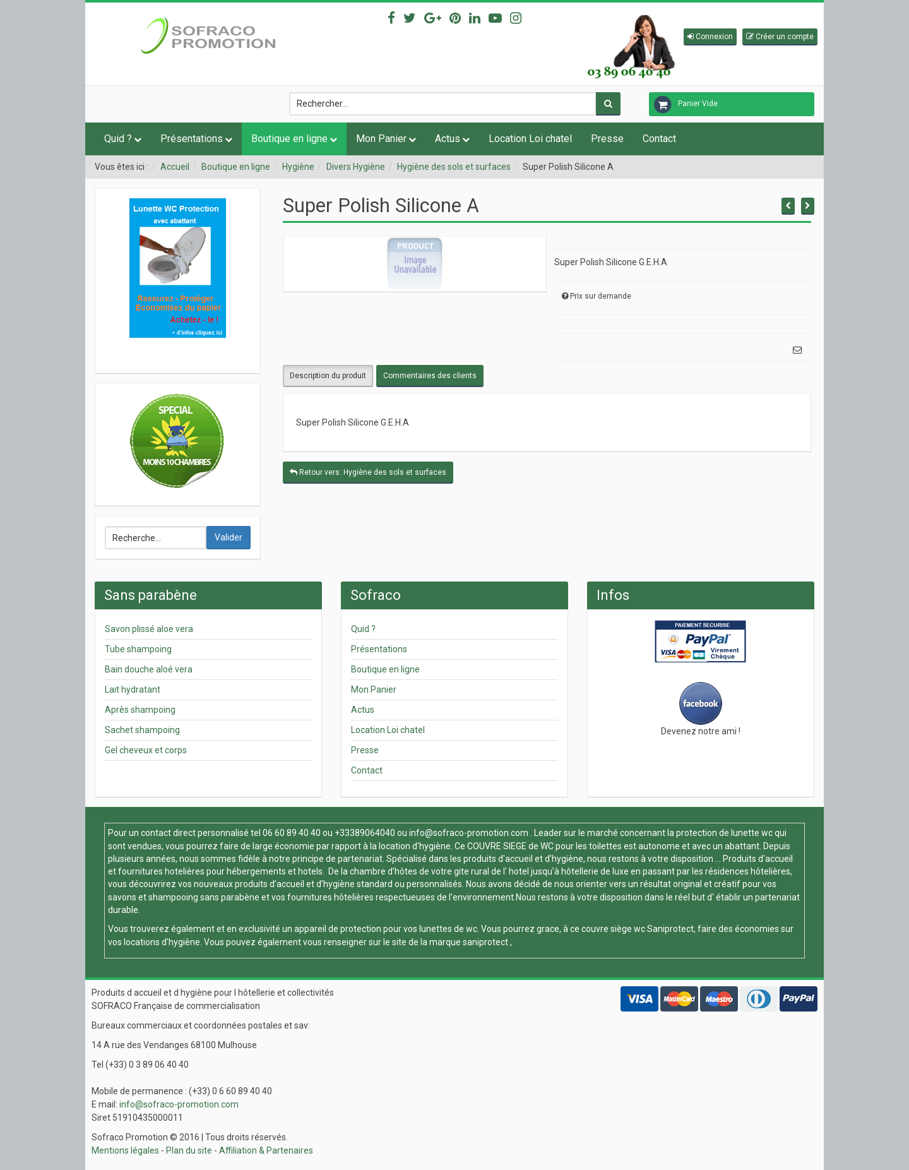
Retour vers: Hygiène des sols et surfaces (368, 472)
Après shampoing (140, 710)
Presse (607, 139)
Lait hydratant (132, 689)
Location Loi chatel (530, 139)
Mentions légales (125, 1150)
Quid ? (118, 139)
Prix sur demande (600, 296)
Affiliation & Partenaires (266, 1150)
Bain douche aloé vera (149, 669)
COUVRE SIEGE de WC (511, 846)
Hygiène (298, 167)
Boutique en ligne (289, 139)
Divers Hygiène (355, 167)
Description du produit (328, 375)
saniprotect (485, 942)
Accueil (174, 167)
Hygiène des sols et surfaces (454, 167)
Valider (228, 537)
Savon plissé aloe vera (149, 629)
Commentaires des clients (430, 375)
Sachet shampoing (142, 730)
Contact (659, 139)
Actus (447, 139)
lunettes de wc (448, 929)
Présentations (191, 139)
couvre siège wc (614, 929)
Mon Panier (381, 139)
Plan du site (189, 1150)
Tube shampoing (138, 649)
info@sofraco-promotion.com (468, 833)
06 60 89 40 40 (292, 833)
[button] (710, 36)
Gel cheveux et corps (146, 750)
